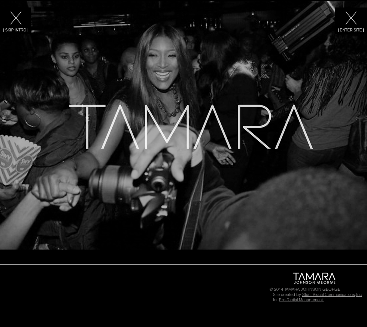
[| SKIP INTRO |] (15, 30)
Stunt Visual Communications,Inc (332, 294)
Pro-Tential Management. (301, 299)
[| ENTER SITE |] (351, 30)
